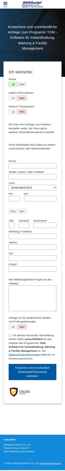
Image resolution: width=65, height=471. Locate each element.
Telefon (13, 242)
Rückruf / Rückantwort (21, 106)
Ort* (26, 193)
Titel (11, 220)
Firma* (12, 161)
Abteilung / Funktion (20, 231)
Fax (11, 253)
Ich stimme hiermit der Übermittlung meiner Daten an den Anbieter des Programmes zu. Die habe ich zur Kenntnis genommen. (32, 347)
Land (11, 182)
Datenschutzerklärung (50, 463)
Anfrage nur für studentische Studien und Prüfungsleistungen (30, 319)
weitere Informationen (21, 92)
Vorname (24, 220)
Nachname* (40, 220)
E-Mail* (13, 264)
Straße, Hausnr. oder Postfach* (27, 171)
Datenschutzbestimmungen (24, 354)
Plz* (11, 193)
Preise (12, 79)
